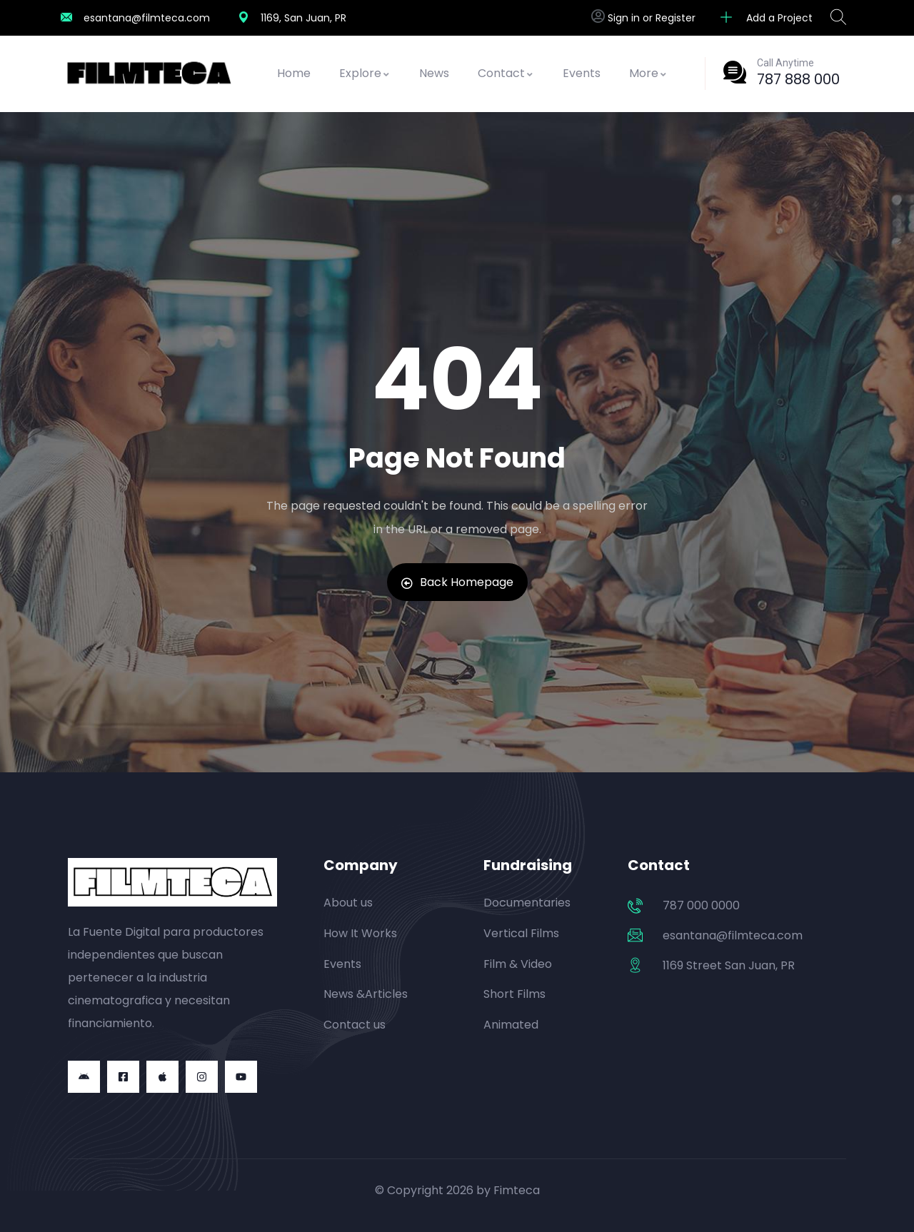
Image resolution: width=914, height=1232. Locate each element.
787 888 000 (798, 79)
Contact (506, 73)
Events (582, 73)
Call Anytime (785, 63)
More (648, 73)
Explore (365, 73)
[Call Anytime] (734, 72)
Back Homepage (457, 582)
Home (294, 73)
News (434, 73)
